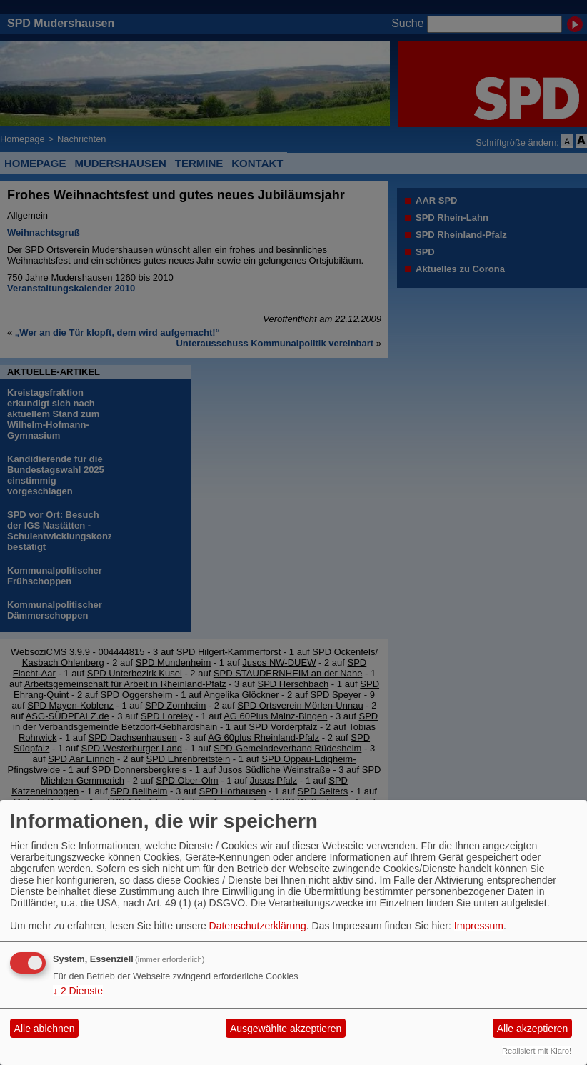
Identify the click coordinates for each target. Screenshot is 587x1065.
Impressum (478, 925)
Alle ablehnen (44, 1028)
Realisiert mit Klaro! (536, 1050)
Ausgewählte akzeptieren (285, 1028)
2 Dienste (78, 990)
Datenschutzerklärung (257, 925)
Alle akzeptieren (532, 1028)
